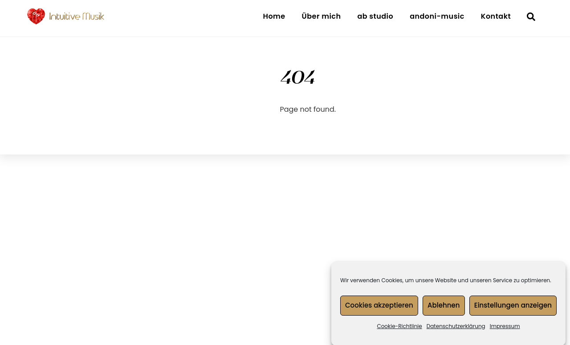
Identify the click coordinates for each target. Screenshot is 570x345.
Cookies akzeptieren (379, 308)
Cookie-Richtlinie (399, 328)
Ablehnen (444, 308)
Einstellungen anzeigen (513, 308)
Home (274, 16)
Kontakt (496, 16)
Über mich (321, 16)
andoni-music (437, 16)
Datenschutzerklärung (456, 328)
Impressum (505, 328)
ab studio (375, 16)
